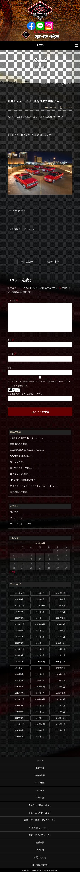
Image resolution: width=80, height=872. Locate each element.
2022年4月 (19, 655)
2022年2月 (60, 655)
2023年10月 (60, 624)
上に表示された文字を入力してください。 (26, 394)
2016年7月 (40, 730)
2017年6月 (19, 712)
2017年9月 (19, 705)
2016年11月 (19, 724)
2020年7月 (19, 680)
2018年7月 (19, 693)
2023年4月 (40, 637)
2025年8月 (40, 593)
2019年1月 (19, 687)
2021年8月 (60, 668)
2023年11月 (40, 624)
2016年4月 (40, 736)
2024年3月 (19, 618)
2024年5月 (40, 612)
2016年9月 (60, 724)
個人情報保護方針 (40, 865)
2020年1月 (40, 680)
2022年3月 (40, 655)
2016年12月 (60, 718)
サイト (10, 368)
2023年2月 (19, 643)
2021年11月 (60, 662)
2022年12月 (60, 643)
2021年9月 (40, 668)
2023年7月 (40, 630)
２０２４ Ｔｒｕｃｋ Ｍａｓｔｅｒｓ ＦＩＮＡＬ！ (34, 486)
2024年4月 (60, 612)
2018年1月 (60, 693)
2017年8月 (40, 705)
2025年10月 (19, 593)
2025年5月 (60, 593)
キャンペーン (16, 518)
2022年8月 (40, 649)
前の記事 (27, 261)
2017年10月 (60, 699)
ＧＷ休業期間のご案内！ (21, 456)
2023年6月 (60, 630)
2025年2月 (40, 599)
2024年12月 (19, 605)
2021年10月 (19, 668)
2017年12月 (19, 699)
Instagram (49, 25)
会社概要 (40, 842)
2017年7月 (60, 705)
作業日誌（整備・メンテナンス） (40, 820)
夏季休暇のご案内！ (19, 444)
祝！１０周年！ (17, 462)
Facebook (31, 25)
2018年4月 (40, 693)
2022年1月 (19, 662)
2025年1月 (60, 599)
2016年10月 (40, 724)
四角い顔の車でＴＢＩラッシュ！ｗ (27, 438)
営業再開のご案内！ (19, 492)
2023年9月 (19, 630)
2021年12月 (40, 662)
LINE (40, 25)
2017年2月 (19, 718)
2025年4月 (19, 599)
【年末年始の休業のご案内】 (24, 480)
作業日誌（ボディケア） (40, 835)
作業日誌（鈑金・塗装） (40, 805)
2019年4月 (60, 680)
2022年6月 (60, 649)
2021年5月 (19, 674)
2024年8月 (60, 605)
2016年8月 (19, 730)
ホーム (40, 760)
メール (12, 354)
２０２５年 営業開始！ (21, 474)
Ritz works (40, 10)
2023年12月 (19, 624)
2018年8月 (60, 687)
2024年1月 (60, 618)
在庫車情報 (40, 775)
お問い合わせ (40, 857)
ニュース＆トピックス (20, 524)
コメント (13, 300)
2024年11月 (40, 605)
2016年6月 (60, 730)
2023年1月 (40, 643)
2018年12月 (40, 687)
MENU (57, 45)
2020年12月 (60, 674)
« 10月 (12, 572)
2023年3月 (60, 637)
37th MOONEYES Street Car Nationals (27, 450)
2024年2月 (40, 618)
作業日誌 (40, 798)
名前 (11, 340)
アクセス (40, 850)
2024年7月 (19, 612)
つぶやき (53, 107)
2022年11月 (19, 649)
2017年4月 (40, 712)
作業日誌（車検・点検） (40, 812)
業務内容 (40, 768)
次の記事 (53, 261)
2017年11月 (40, 699)
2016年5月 (19, 736)
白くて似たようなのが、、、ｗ (25, 468)
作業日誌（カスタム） (40, 827)
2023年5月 (19, 637)
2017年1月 (40, 718)
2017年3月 (60, 712)
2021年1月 (40, 674)
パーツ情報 (40, 783)
